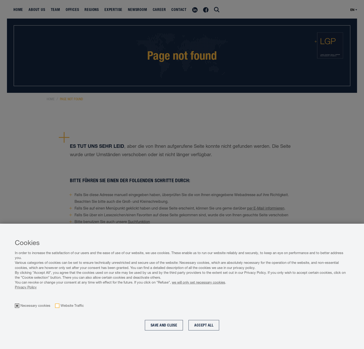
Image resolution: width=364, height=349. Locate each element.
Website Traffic (72, 306)
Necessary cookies (35, 306)
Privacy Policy (26, 287)
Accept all (203, 325)
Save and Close (164, 325)
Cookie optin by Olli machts (345, 346)
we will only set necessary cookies (198, 282)
